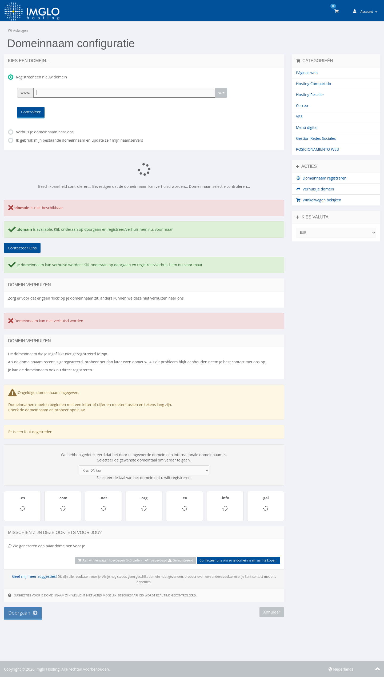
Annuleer (271, 612)
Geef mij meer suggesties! (34, 576)
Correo (302, 105)
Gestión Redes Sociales (316, 138)
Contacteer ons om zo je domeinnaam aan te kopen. (238, 560)
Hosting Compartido (313, 83)
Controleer (31, 111)
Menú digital (307, 127)
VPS (299, 116)
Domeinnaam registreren (321, 178)
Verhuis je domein (315, 189)
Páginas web (307, 72)
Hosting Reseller (310, 94)
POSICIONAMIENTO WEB (317, 149)
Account (369, 11)
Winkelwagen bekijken (318, 199)
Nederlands (341, 669)
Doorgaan (23, 613)
